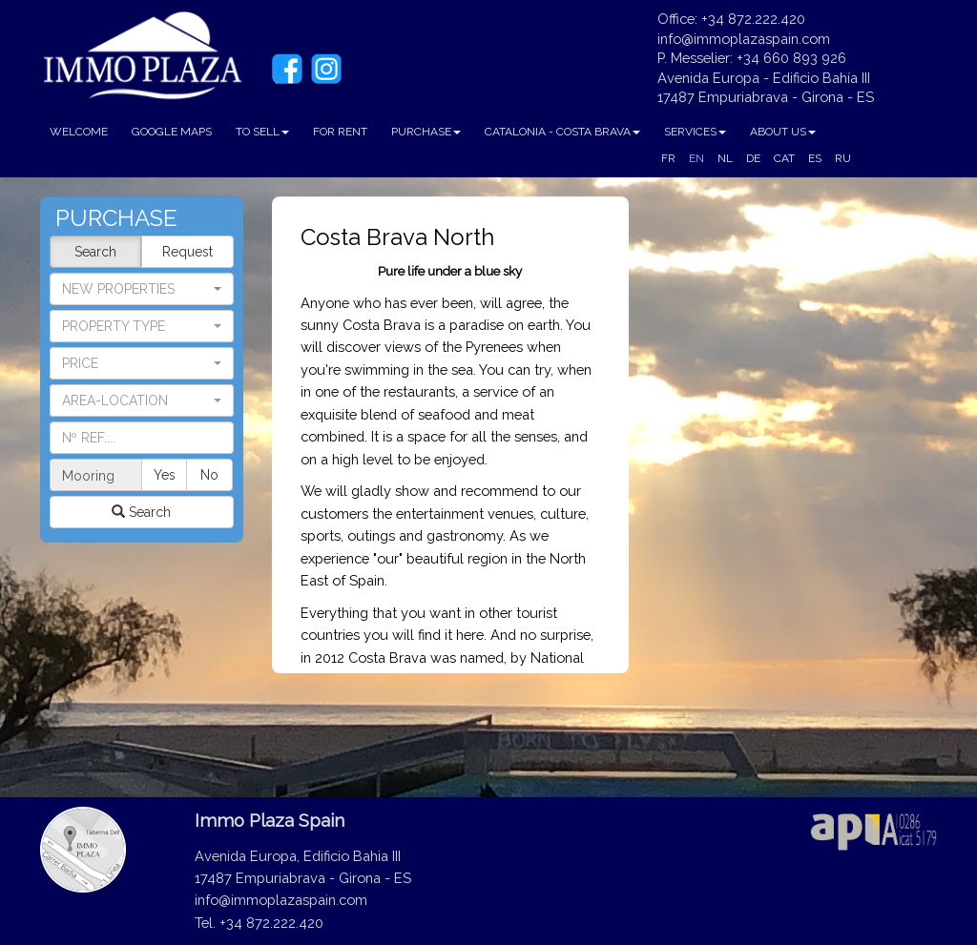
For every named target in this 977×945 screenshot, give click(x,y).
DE (753, 158)
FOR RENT (340, 131)
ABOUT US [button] (783, 131)
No (209, 475)
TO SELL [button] (262, 131)
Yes (165, 475)
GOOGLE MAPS (172, 131)
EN (696, 158)
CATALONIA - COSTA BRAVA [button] (562, 131)
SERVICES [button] (695, 131)
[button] (142, 326)
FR (668, 158)
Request (187, 251)
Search (95, 251)
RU (843, 158)
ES (814, 158)
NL (725, 158)
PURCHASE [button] (426, 131)
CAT (784, 158)
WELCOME (79, 131)
